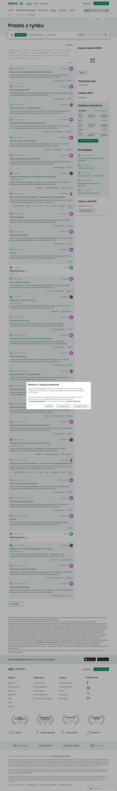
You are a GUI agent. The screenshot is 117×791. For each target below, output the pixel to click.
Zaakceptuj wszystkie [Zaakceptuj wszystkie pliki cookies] (81, 406)
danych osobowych (74, 401)
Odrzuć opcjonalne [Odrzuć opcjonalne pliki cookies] (63, 406)
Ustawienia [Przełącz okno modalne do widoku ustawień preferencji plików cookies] (49, 406)
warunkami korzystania (36, 401)
